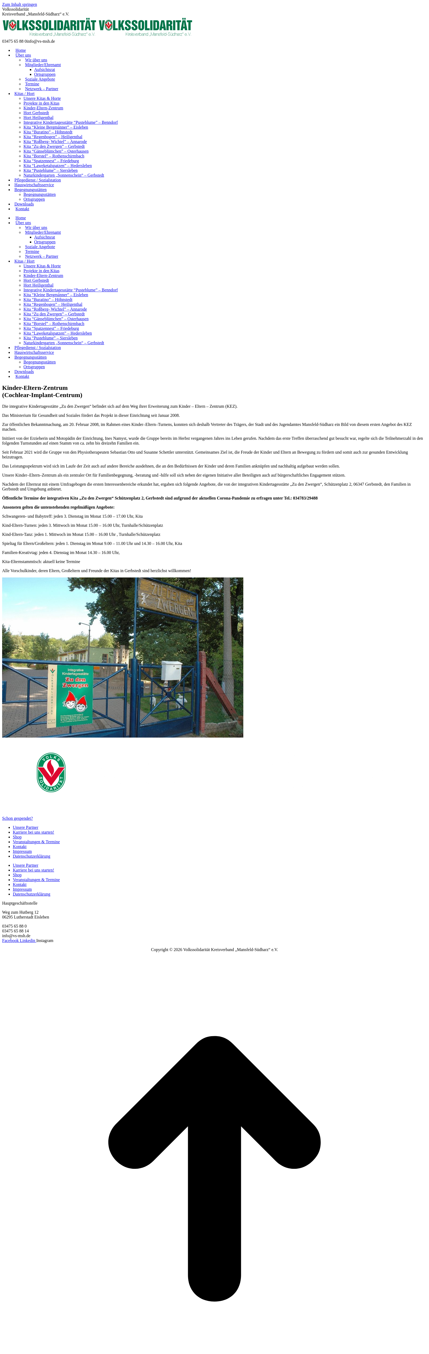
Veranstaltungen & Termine (36, 842)
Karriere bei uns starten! (33, 832)
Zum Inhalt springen (19, 4)
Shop (17, 837)
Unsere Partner (25, 827)
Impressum (22, 851)
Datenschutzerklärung (31, 856)
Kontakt (20, 846)
